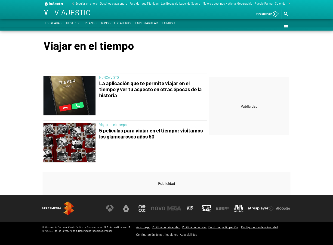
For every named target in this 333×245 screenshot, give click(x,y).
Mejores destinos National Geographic (227, 3)
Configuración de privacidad (259, 227)
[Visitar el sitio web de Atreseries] (190, 208)
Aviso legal (143, 227)
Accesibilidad (188, 234)
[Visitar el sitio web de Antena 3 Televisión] (110, 208)
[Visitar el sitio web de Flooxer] (283, 208)
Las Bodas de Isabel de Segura (180, 3)
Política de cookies (194, 227)
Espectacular (146, 26)
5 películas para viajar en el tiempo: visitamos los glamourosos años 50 (151, 133)
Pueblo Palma (264, 3)
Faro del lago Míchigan (144, 3)
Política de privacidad (166, 227)
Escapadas (53, 26)
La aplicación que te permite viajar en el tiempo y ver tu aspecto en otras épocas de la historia (150, 89)
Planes (90, 26)
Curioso (168, 26)
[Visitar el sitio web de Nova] (158, 208)
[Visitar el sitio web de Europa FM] (222, 208)
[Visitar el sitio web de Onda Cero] (206, 208)
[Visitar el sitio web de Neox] (142, 208)
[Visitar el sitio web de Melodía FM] (239, 208)
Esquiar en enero (86, 3)
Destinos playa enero (113, 3)
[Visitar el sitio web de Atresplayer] (261, 208)
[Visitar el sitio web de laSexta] (126, 208)
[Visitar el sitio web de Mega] (174, 208)
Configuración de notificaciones (157, 234)
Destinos (73, 26)
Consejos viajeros (116, 26)
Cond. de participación (223, 227)
